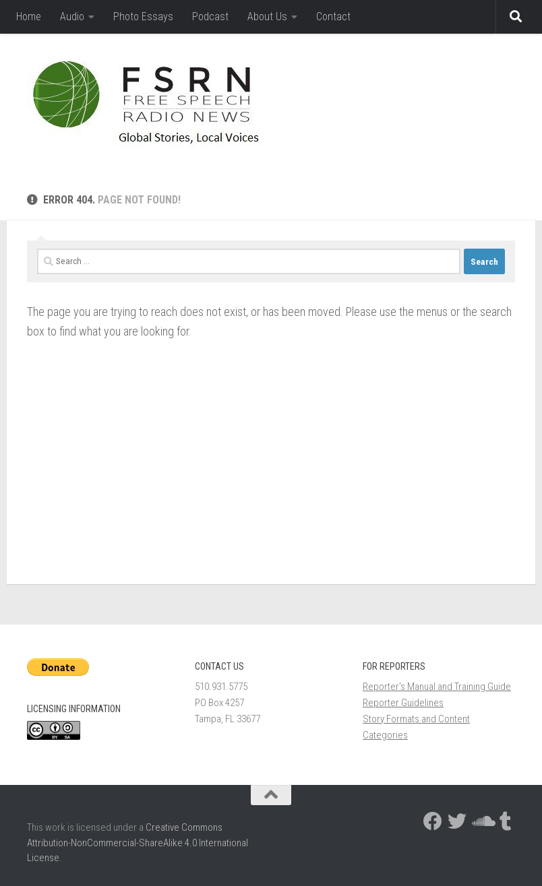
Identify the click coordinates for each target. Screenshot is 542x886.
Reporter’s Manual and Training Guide (437, 687)
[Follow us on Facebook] (432, 821)
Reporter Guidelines (403, 703)
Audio (72, 16)
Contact (333, 16)
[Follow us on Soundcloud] (481, 821)
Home (28, 16)
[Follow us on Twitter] (457, 821)
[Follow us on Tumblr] (505, 821)
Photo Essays (143, 16)
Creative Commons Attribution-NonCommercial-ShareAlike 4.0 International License (137, 842)
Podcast (210, 16)
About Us (267, 16)
